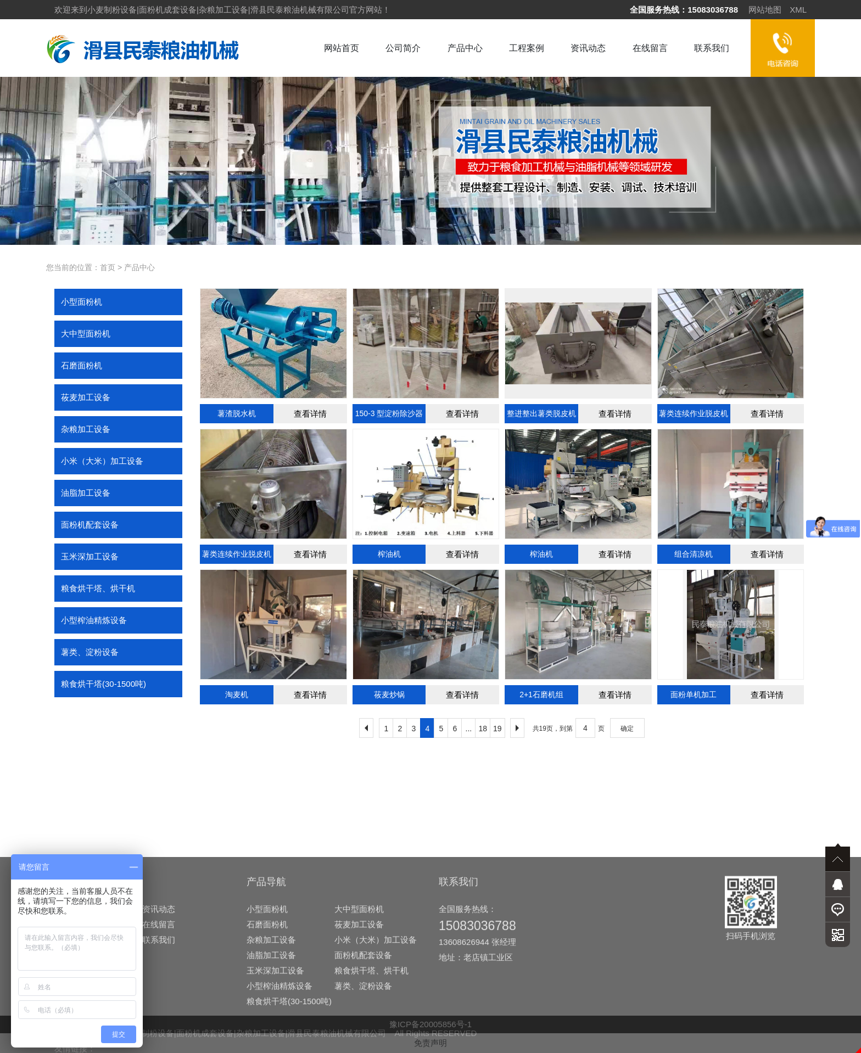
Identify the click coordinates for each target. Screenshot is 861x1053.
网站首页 (341, 48)
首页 (107, 267)
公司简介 (403, 48)
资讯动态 (588, 48)
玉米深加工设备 (90, 556)
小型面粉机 (81, 301)
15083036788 (712, 9)
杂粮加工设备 (85, 429)
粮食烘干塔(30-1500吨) (103, 683)
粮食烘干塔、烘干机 (98, 588)
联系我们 (711, 48)
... (469, 728)
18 (482, 728)
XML (798, 9)
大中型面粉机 (85, 333)
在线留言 (650, 48)
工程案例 (526, 48)
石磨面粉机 (81, 365)
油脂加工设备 (85, 492)
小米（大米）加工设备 (102, 461)
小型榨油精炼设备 (94, 620)
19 (497, 728)
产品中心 (465, 48)
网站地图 (764, 9)
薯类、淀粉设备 (90, 652)
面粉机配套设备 (90, 524)
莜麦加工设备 (85, 397)
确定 (627, 728)
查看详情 (310, 413)
